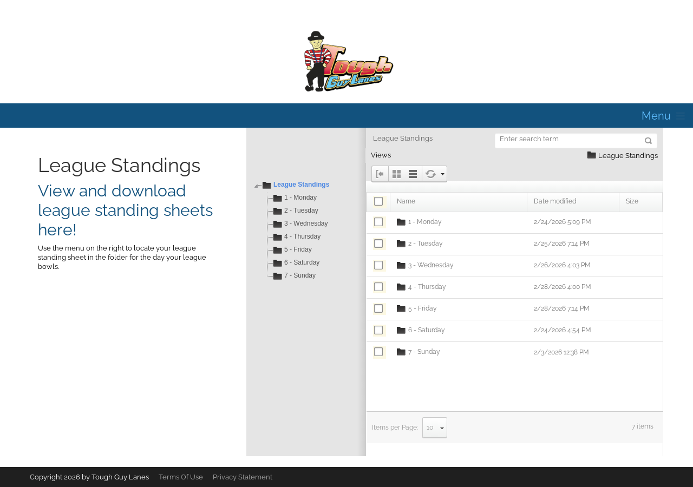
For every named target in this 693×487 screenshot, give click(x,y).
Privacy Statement (242, 477)
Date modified (555, 201)
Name (406, 201)
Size (632, 201)
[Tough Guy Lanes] (346, 61)
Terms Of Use (181, 477)
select (442, 427)
